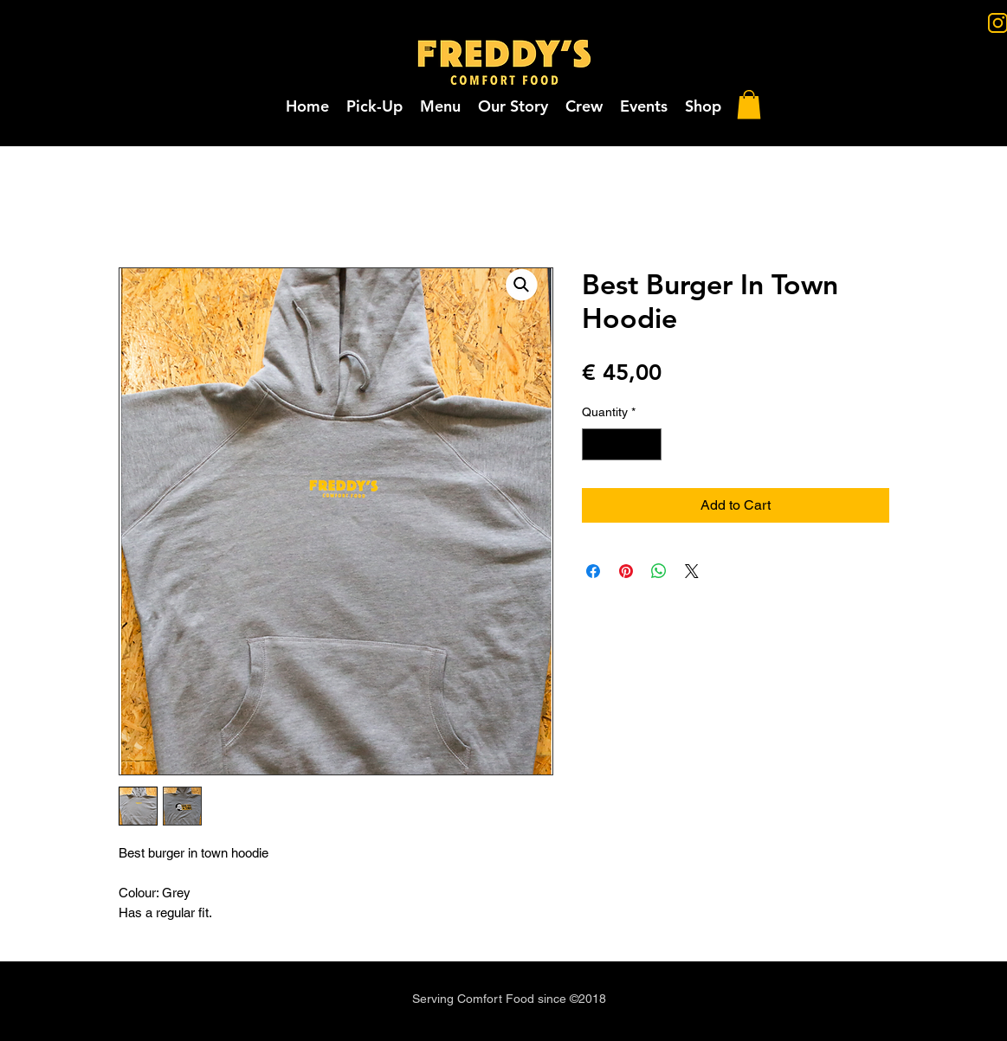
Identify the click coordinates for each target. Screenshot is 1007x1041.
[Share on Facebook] (593, 571)
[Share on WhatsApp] (659, 571)
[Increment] (648, 444)
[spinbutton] (621, 444)
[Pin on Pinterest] (626, 571)
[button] (643, 106)
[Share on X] (691, 571)
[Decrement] (595, 444)
